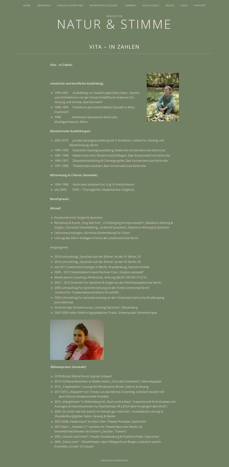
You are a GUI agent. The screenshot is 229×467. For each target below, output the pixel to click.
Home (27, 5)
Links (184, 5)
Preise (169, 5)
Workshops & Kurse (104, 5)
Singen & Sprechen (70, 5)
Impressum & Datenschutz (114, 460)
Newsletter (114, 16)
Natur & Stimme (114, 24)
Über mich (44, 5)
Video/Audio (150, 5)
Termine (130, 5)
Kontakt (200, 5)
